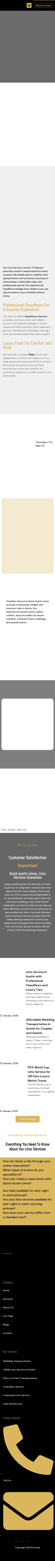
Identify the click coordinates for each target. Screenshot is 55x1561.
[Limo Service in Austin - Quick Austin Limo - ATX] (27, 1526)
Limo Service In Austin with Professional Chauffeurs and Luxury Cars (37, 981)
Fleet (32, 354)
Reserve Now (43, 5)
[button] (29, 5)
